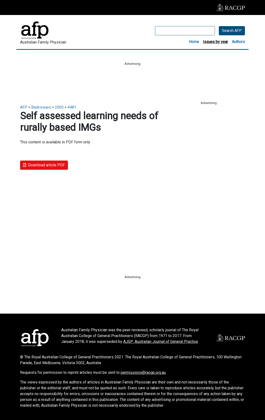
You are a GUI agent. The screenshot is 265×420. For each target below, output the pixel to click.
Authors (238, 41)
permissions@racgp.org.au (143, 372)
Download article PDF (44, 165)
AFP (23, 107)
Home (194, 41)
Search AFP (232, 30)
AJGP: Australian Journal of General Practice (160, 341)
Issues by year (215, 41)
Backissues (41, 107)
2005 (59, 107)
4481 (71, 107)
